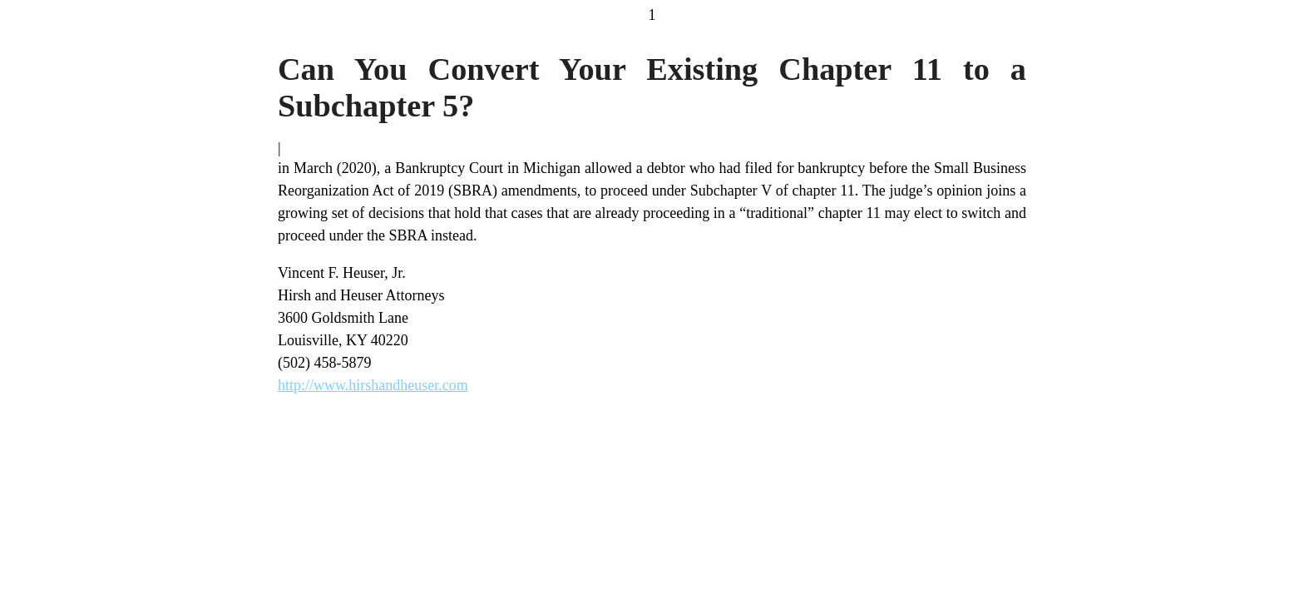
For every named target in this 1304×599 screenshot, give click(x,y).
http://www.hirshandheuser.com (373, 385)
